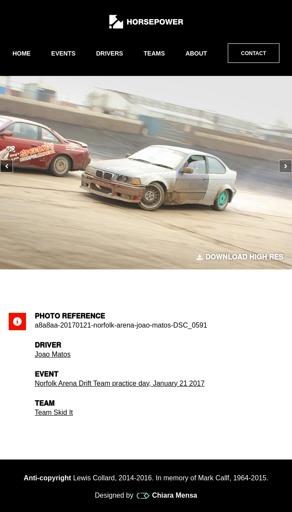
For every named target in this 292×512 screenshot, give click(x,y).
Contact (253, 53)
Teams (154, 53)
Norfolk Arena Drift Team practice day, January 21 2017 (120, 383)
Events (63, 53)
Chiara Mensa (167, 495)
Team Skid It (54, 412)
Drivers (109, 53)
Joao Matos (53, 354)
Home (22, 53)
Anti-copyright (47, 478)
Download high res (240, 257)
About (196, 53)
